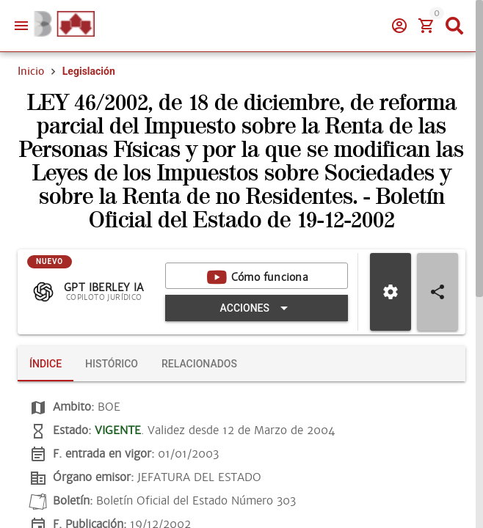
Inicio (31, 71)
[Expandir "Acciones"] (256, 308)
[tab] (45, 363)
